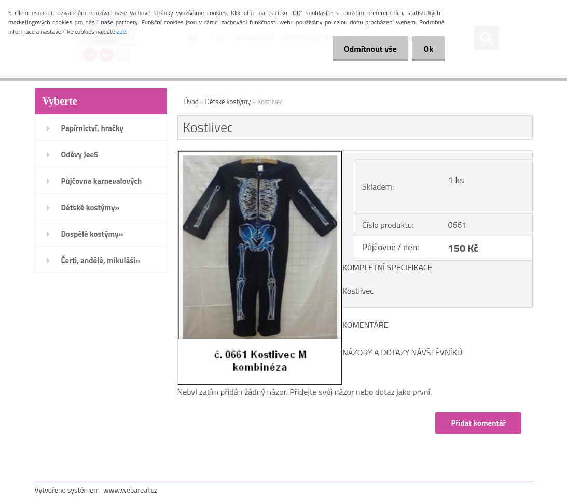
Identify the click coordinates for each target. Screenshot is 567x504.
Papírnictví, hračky (92, 128)
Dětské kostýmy (228, 101)
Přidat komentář (478, 423)
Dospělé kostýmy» (92, 234)
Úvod (191, 101)
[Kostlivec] (260, 155)
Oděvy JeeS (80, 155)
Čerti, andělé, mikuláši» (101, 260)
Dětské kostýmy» (90, 207)
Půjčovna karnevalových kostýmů (101, 184)
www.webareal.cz (130, 489)
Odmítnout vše (365, 48)
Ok (427, 48)
